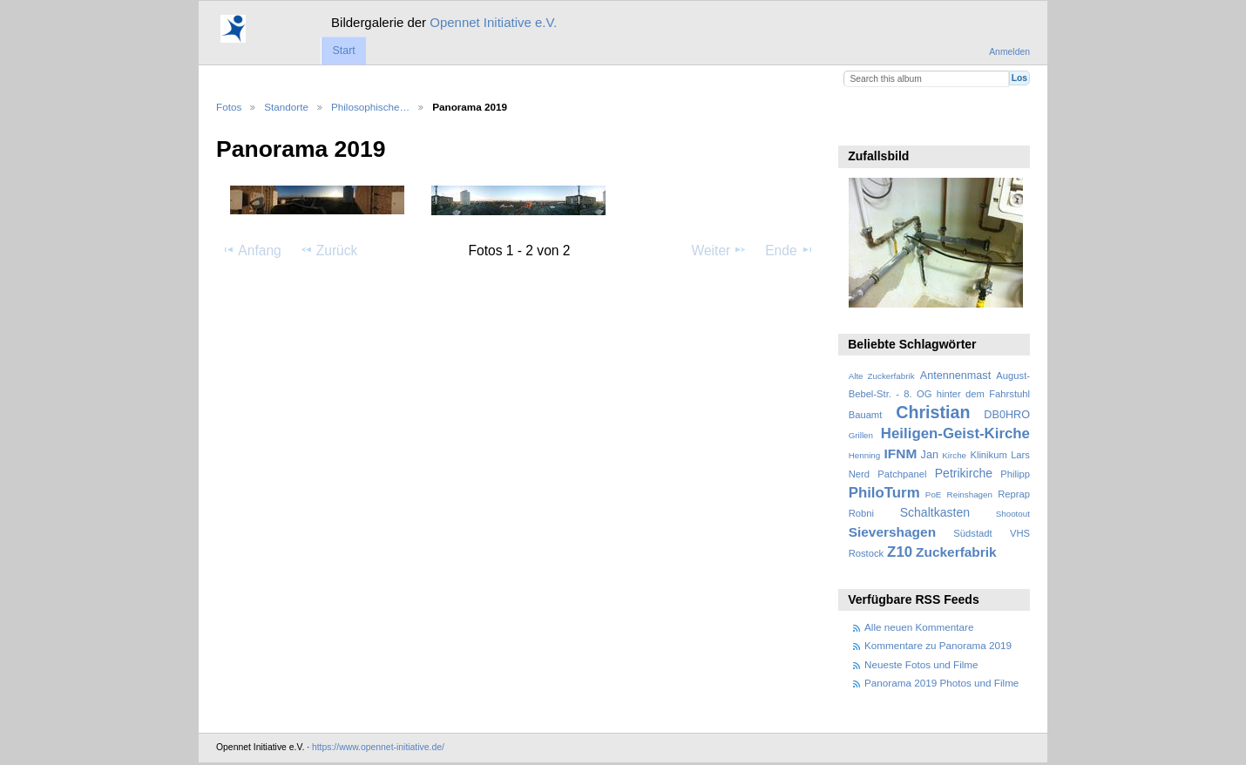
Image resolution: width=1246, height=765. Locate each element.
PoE (933, 494)
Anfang (251, 250)
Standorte (286, 106)
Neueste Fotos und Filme (921, 664)
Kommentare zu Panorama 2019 (938, 645)
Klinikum (988, 455)
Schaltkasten (935, 512)
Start (343, 50)
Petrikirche (963, 473)
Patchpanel (901, 474)
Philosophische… (370, 106)
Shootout (1013, 513)
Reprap (1014, 494)
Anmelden (1009, 52)
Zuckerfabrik (956, 552)
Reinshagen (969, 494)
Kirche (954, 455)
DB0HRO (1007, 415)
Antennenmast (955, 375)
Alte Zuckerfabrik (882, 376)
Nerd (859, 474)
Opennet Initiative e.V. (493, 22)
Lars (1020, 455)
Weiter (720, 250)
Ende (789, 250)
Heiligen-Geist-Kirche (955, 433)
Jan (929, 455)
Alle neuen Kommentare (918, 627)
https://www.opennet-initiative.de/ (378, 747)
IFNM (901, 453)
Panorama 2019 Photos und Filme (941, 682)
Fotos (228, 106)
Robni (861, 513)
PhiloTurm (884, 492)
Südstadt (972, 533)
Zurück (329, 250)
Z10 (899, 552)
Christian (933, 412)
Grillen (861, 435)
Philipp (1015, 474)
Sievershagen (892, 532)
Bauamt (866, 415)
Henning (865, 455)
